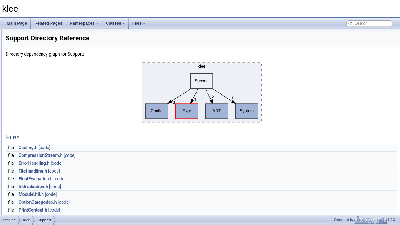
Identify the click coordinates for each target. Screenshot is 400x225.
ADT (34, 96)
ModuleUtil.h (109, 194)
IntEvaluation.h (111, 186)
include (26, 82)
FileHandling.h (111, 170)
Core (35, 110)
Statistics (38, 137)
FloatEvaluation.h (114, 178)
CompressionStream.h (119, 155)
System (37, 151)
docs (24, 75)
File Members (27, 178)
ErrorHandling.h (112, 163)
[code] (122, 147)
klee (9, 34)
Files (139, 23)
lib (22, 164)
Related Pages (48, 23)
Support (37, 144)
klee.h (36, 158)
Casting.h (106, 147)
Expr (34, 116)
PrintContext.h (111, 210)
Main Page (17, 23)
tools (24, 171)
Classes (115, 23)
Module (37, 123)
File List (22, 68)
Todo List (18, 41)
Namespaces (84, 23)
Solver (36, 130)
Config (36, 103)
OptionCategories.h (116, 202)
